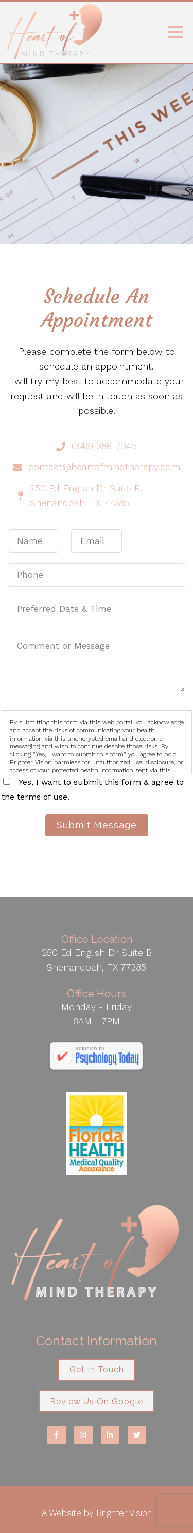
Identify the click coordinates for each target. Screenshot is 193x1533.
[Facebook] (56, 1435)
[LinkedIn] (110, 1435)
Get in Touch (96, 1369)
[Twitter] (137, 1435)
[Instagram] (83, 1435)
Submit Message (97, 825)
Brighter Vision (124, 1513)
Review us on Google (96, 1401)
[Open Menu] (175, 32)
